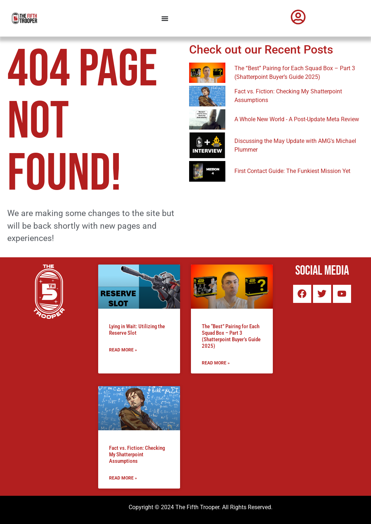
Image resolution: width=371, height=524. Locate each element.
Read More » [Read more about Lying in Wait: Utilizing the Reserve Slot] (123, 349)
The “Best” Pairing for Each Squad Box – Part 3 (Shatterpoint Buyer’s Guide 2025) (231, 336)
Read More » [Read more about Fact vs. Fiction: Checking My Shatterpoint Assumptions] (123, 478)
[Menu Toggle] (164, 18)
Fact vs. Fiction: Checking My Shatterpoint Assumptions (137, 454)
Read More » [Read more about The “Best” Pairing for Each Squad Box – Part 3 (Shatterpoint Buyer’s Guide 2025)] (216, 362)
